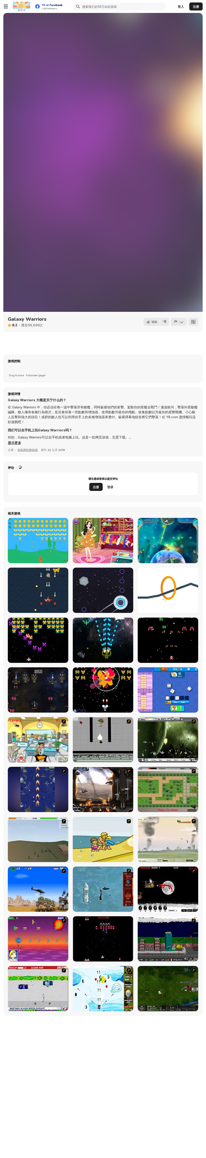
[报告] (179, 322)
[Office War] (38, 739)
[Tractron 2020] (38, 640)
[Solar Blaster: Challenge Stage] (168, 640)
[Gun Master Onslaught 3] (168, 939)
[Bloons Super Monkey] (103, 988)
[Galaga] (103, 939)
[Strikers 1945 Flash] (38, 789)
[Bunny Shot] (38, 540)
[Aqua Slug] (103, 839)
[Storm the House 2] (38, 839)
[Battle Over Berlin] (168, 839)
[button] (14, 442)
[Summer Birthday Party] (103, 540)
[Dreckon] (38, 590)
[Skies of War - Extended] (168, 988)
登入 (181, 6)
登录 (110, 487)
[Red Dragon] (168, 889)
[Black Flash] (103, 739)
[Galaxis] (103, 690)
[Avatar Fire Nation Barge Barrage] (103, 889)
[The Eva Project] (168, 739)
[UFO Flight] (103, 590)
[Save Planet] (168, 540)
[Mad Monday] (38, 988)
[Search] (77, 6)
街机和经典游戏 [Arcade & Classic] (27, 450)
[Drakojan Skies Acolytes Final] (103, 789)
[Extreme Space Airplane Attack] (103, 640)
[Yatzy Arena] (168, 690)
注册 (196, 6)
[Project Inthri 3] (38, 939)
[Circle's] (168, 590)
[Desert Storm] (38, 889)
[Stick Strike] (168, 789)
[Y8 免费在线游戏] (21, 6)
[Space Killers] (38, 690)
